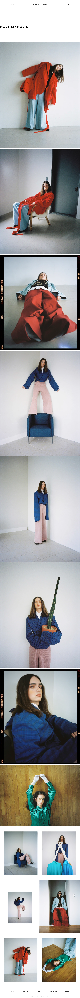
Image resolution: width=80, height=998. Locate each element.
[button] (13, 4)
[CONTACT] (67, 4)
